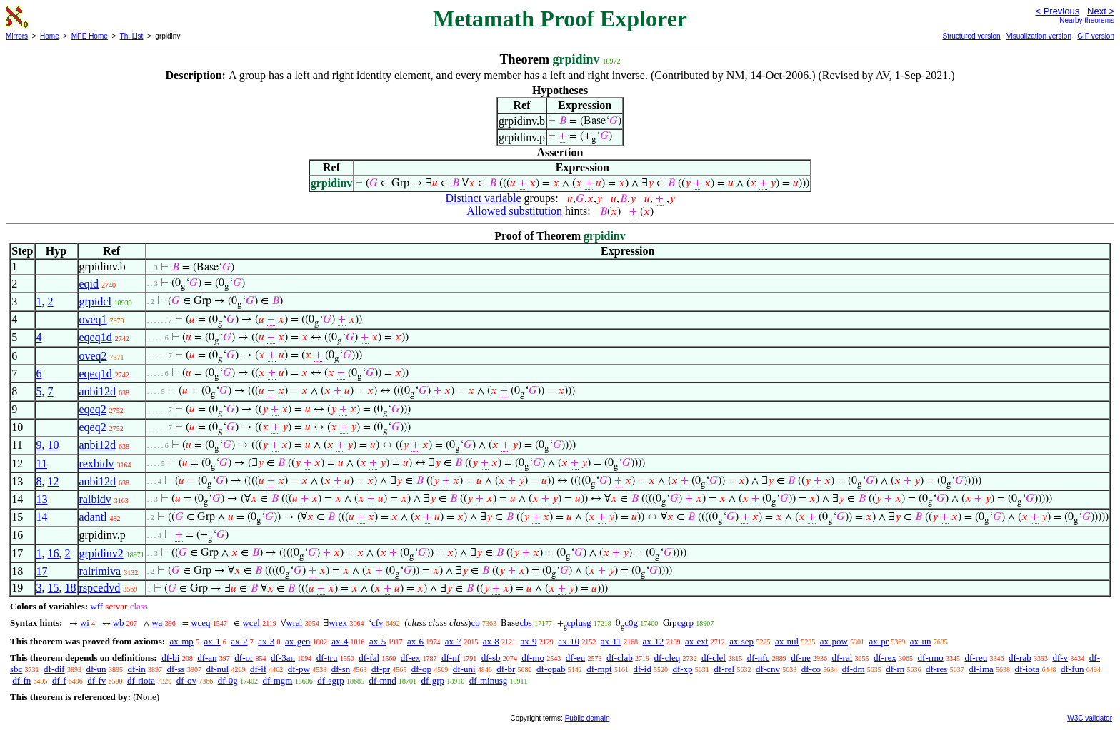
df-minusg (488, 680)
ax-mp (182, 641)
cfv (377, 622)
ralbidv (95, 499)
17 (42, 571)
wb (118, 622)
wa (156, 622)
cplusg (579, 622)
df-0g (228, 680)
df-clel (713, 657)
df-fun (1072, 669)
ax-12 (653, 641)
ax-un (920, 641)
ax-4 (339, 641)
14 (42, 517)
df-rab (1020, 657)
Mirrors (17, 36)
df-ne (800, 657)
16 (53, 553)
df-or (243, 657)
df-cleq (667, 657)
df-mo (532, 657)
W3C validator (1089, 718)
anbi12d (97, 391)
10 (53, 445)
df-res (936, 669)
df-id (642, 669)
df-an (206, 657)
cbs (525, 622)
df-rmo (931, 657)
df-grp (433, 680)
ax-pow (834, 641)
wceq (200, 622)
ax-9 (529, 641)
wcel (251, 622)
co (475, 622)
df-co (811, 669)
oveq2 (93, 356)
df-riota (141, 680)
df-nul (217, 669)
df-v (1060, 657)
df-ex (410, 657)
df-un (96, 669)
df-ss (175, 669)
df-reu (975, 657)
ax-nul (787, 641)
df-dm (853, 669)
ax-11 (611, 641)
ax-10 (568, 641)
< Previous (1057, 11)
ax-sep (741, 641)
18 (70, 588)
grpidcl (95, 301)
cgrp (685, 622)
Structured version (971, 36)
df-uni (464, 669)
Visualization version (1038, 36)
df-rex (885, 657)
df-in (136, 669)
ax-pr (879, 641)
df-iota (1027, 669)
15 (53, 588)
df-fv (96, 680)
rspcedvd (100, 588)
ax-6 (415, 641)
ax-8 (491, 641)
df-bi (170, 657)
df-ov (186, 680)
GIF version (1095, 36)
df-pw (299, 669)
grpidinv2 (101, 553)
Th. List (132, 36)
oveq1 (93, 319)
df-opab (550, 669)
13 (42, 499)
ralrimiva (100, 571)
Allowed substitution (514, 211)
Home (49, 36)
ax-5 (377, 641)
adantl (93, 517)
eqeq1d (95, 337)
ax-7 (453, 641)
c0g (631, 622)
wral (294, 622)
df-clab (619, 657)
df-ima (981, 669)
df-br (505, 669)
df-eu (575, 657)
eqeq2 (92, 409)
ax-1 (212, 641)
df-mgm (278, 680)
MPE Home (89, 36)
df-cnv (768, 669)
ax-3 (266, 641)
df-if (258, 669)
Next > (1100, 11)
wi (84, 622)
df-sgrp (330, 680)
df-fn (21, 680)
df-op (421, 669)
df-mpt (598, 669)
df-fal (369, 657)
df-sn (341, 669)
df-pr (380, 669)
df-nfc (758, 657)
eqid (89, 284)
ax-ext (696, 641)
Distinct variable (483, 198)
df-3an (283, 657)
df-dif (54, 669)
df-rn (895, 669)
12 (53, 481)
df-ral (841, 657)
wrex (338, 622)
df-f (59, 680)
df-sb (491, 657)
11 (41, 463)
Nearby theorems (1086, 20)
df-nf (450, 657)
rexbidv (96, 463)
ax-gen (297, 641)
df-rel (724, 669)
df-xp (682, 669)
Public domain (587, 718)
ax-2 (239, 641)
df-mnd (382, 680)
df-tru (327, 657)
